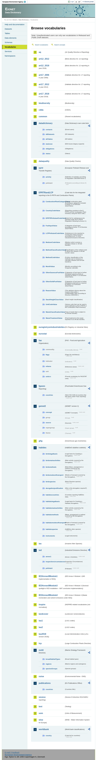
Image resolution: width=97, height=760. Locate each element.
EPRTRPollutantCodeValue (55, 218)
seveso (42, 697)
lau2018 (42, 634)
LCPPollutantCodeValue (55, 233)
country (49, 736)
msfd (41, 650)
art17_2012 (44, 84)
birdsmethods (51, 467)
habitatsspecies (52, 529)
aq (40, 52)
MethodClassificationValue (55, 250)
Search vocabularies (41, 45)
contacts (49, 130)
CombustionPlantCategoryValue (55, 202)
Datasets (8, 29)
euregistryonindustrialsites (51, 327)
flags (47, 355)
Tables (7, 33)
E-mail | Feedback (12, 752)
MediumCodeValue (53, 242)
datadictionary (45, 123)
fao (40, 340)
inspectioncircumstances (55, 562)
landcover (43, 614)
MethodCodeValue (53, 257)
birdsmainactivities (53, 460)
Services (8, 51)
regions (48, 664)
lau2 (41, 627)
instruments (50, 536)
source (48, 423)
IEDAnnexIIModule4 (48, 595)
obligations (50, 149)
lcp (40, 643)
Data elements (10, 38)
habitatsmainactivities (54, 508)
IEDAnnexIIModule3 (48, 586)
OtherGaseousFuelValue (55, 272)
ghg (40, 441)
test (40, 706)
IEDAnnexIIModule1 (48, 576)
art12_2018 (44, 65)
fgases (42, 386)
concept (49, 412)
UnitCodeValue (51, 304)
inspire (42, 604)
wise (41, 720)
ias (40, 544)
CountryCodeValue (53, 211)
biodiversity (44, 103)
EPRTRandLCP (46, 192)
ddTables (49, 139)
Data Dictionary (24, 20)
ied (40, 550)
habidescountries (52, 495)
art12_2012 (44, 59)
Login (72, 1)
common (43, 116)
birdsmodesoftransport (54, 475)
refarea (48, 366)
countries (49, 395)
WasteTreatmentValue (54, 318)
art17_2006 (44, 75)
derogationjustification (54, 488)
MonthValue (50, 266)
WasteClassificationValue (55, 312)
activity (48, 177)
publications (45, 683)
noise (41, 676)
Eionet (15, 20)
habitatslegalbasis (53, 501)
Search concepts (59, 45)
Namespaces (10, 56)
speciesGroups (51, 669)
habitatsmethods (52, 515)
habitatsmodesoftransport (55, 523)
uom (41, 713)
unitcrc (48, 376)
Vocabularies (10, 47)
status (48, 154)
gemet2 (42, 406)
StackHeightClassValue (55, 300)
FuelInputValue (51, 226)
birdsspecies (50, 482)
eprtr (41, 168)
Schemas (8, 42)
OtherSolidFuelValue (53, 281)
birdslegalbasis (51, 454)
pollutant (49, 568)
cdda (41, 110)
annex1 (48, 556)
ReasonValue (51, 291)
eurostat (43, 334)
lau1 (41, 621)
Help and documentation (14, 24)
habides (42, 448)
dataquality (44, 161)
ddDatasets (50, 134)
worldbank (44, 729)
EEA (15, 2)
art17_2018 (44, 94)
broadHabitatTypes (53, 659)
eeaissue (49, 144)
